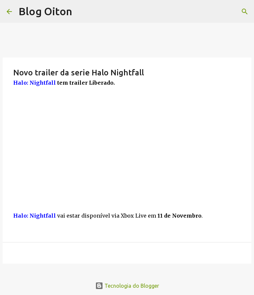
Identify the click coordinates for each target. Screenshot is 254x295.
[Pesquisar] (245, 12)
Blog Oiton (45, 11)
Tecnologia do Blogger (127, 286)
